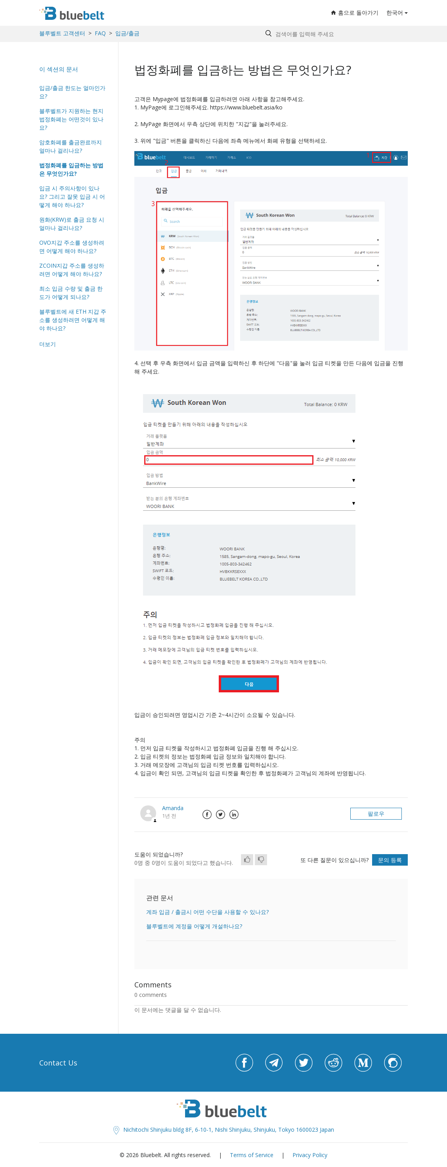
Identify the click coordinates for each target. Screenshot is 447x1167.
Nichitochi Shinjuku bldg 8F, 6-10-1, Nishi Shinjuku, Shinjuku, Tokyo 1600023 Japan (223, 1129)
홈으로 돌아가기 (354, 12)
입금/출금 (127, 33)
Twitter (220, 814)
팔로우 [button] (376, 813)
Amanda (172, 808)
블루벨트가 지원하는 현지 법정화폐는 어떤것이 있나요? (71, 119)
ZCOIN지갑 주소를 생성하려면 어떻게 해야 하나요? (71, 270)
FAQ (100, 33)
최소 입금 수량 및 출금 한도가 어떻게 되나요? (71, 293)
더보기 (47, 344)
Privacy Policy (309, 1155)
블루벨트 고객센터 (62, 33)
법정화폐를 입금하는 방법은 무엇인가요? (71, 169)
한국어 (394, 12)
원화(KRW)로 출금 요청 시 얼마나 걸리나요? (71, 224)
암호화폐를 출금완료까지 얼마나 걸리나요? (70, 146)
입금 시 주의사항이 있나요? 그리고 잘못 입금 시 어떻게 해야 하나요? (72, 196)
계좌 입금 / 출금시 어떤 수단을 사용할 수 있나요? (207, 912)
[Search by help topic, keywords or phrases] (335, 34)
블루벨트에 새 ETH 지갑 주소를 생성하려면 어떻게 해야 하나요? (72, 320)
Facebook (207, 814)
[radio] (247, 859)
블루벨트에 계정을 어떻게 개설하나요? (194, 926)
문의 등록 (390, 860)
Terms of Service (251, 1155)
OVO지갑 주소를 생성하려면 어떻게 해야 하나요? (71, 247)
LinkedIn (234, 814)
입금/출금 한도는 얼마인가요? (72, 92)
